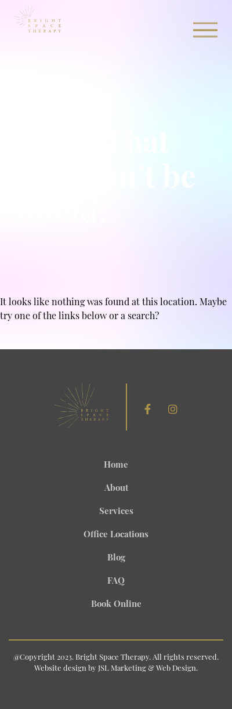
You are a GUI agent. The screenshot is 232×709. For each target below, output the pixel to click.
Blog (116, 558)
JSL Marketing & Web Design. (148, 668)
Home (116, 465)
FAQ (116, 581)
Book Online (116, 605)
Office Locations (116, 535)
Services (116, 512)
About (116, 488)
